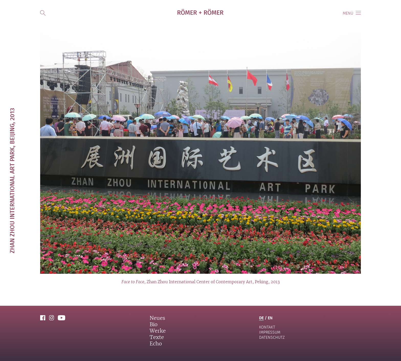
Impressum (269, 332)
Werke (158, 331)
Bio (154, 324)
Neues (157, 318)
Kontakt (267, 327)
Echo (156, 343)
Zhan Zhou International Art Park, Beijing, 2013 (12, 180)
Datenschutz (272, 337)
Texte (157, 337)
